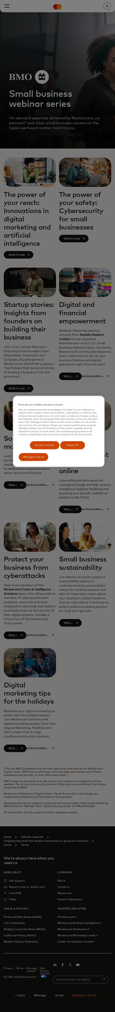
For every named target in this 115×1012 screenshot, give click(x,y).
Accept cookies (44, 445)
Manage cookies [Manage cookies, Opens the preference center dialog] (33, 457)
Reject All (73, 445)
